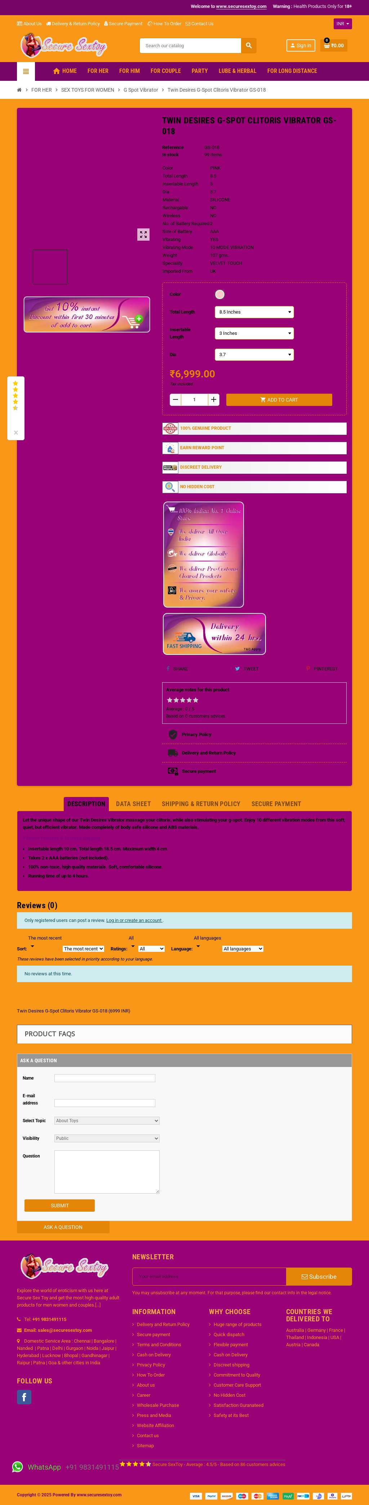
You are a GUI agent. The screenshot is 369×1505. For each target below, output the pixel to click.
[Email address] (209, 1277)
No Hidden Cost (229, 1395)
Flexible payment (231, 1344)
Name (28, 1078)
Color (175, 294)
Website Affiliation (155, 1425)
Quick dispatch (229, 1334)
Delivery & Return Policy (73, 23)
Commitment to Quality (237, 1375)
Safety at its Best (231, 1415)
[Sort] (45, 942)
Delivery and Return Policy (163, 1324)
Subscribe (319, 1276)
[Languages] (207, 942)
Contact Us (200, 23)
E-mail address (30, 1099)
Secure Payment (123, 23)
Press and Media (154, 1415)
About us (146, 1385)
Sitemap (145, 1445)
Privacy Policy (151, 1365)
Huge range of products (238, 1324)
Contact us (148, 1435)
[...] (98, 1305)
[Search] (197, 45)
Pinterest (322, 668)
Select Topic (34, 1120)
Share (177, 668)
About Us (29, 23)
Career (143, 1395)
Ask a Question (63, 1227)
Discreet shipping (231, 1365)
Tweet (247, 668)
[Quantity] (194, 400)
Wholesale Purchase (158, 1405)
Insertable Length (180, 333)
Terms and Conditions (159, 1344)
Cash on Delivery (154, 1354)
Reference (173, 147)
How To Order (164, 23)
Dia (173, 354)
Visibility (31, 1138)
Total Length (182, 312)
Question (31, 1156)
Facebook (24, 1397)
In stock (170, 154)
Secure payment (153, 1334)
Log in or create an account (134, 920)
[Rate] (133, 942)
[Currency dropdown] (343, 23)
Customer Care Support (237, 1385)
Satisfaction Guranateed (238, 1405)
